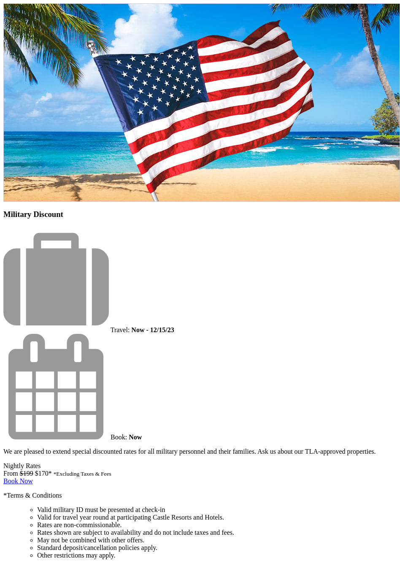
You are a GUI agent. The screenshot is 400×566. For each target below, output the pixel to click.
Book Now (18, 481)
